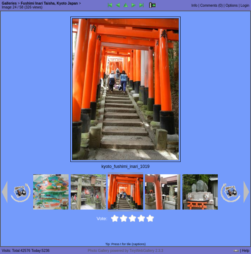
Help (245, 251)
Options (232, 5)
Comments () (211, 5)
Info (195, 5)
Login (245, 5)
